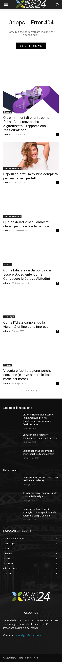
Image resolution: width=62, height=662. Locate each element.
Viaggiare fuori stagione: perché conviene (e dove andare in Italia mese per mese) (28, 375)
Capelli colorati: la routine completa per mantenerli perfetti (30, 176)
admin (6, 134)
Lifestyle (7, 112)
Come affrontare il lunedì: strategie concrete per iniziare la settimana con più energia (39, 512)
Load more (31, 390)
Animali (7, 264)
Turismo (7, 365)
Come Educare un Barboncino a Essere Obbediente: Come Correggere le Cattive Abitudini (27, 274)
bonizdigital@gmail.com (28, 635)
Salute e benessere (12, 168)
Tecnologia (9, 317)
